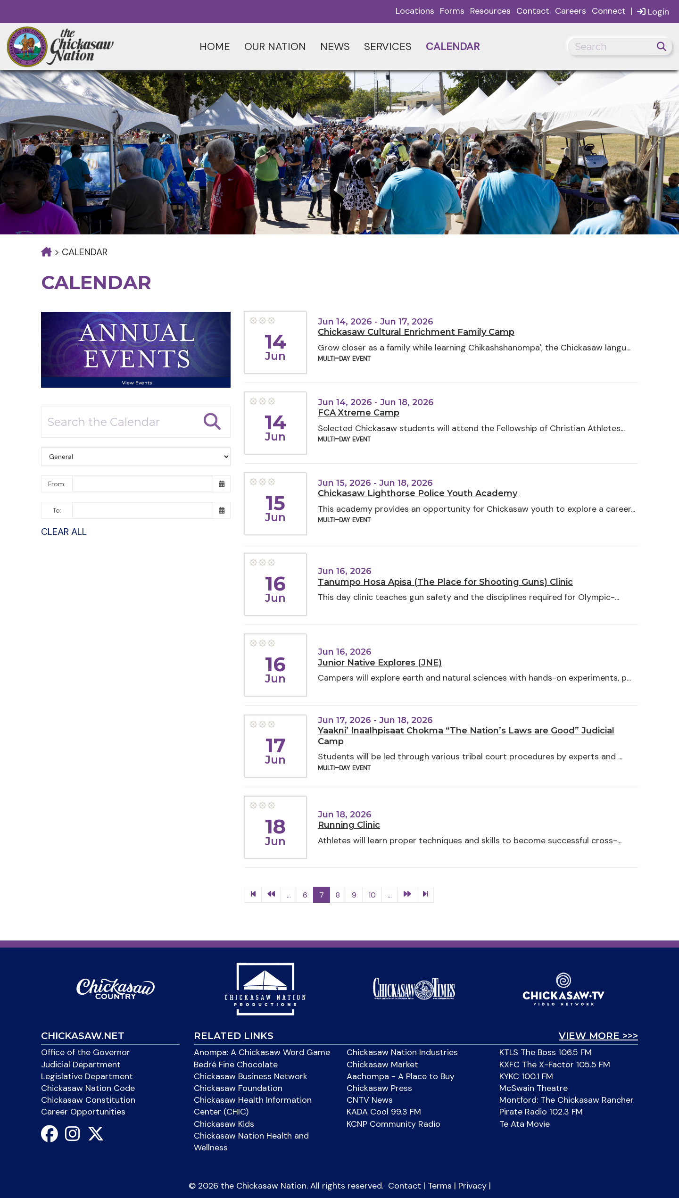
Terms (440, 1185)
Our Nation (275, 46)
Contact (532, 11)
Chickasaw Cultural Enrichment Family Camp (416, 332)
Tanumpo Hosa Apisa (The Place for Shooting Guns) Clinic (445, 582)
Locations (415, 11)
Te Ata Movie (524, 1124)
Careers (570, 11)
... (289, 895)
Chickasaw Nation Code (88, 1088)
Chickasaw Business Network (250, 1076)
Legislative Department (87, 1076)
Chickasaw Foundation (238, 1088)
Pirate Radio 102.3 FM (541, 1111)
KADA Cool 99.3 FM (384, 1111)
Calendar (453, 46)
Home (214, 46)
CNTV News (370, 1100)
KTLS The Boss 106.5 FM (545, 1052)
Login (653, 11)
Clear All (64, 531)
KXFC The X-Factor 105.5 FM (554, 1064)
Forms (452, 11)
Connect (609, 11)
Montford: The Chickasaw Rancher (566, 1100)
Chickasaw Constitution (88, 1100)
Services (388, 46)
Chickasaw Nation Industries (402, 1052)
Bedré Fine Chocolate (236, 1064)
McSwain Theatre (533, 1088)
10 (372, 895)
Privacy (472, 1185)
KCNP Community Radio (393, 1124)
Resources (490, 11)
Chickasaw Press (379, 1088)
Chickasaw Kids (224, 1124)
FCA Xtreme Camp (358, 413)
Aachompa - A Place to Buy (401, 1076)
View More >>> (598, 1035)
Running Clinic (349, 825)
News (335, 46)
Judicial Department (81, 1064)
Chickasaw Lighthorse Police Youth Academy (417, 493)
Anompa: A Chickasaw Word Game (262, 1052)
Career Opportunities (83, 1111)
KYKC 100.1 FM (526, 1076)
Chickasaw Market (382, 1064)
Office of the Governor (85, 1052)
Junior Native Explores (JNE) (380, 662)
